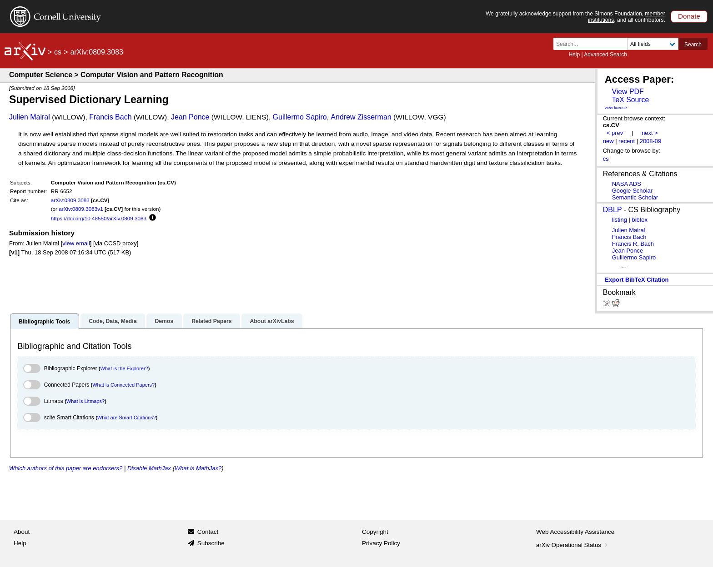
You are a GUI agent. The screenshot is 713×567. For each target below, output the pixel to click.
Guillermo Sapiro (300, 117)
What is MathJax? (198, 468)
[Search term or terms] (593, 44)
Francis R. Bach (633, 243)
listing (619, 219)
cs (57, 52)
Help (574, 54)
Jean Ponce (190, 117)
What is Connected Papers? (123, 385)
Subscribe (211, 543)
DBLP (612, 210)
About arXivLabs (272, 321)
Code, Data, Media (112, 321)
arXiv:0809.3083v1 (81, 209)
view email (76, 243)
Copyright (375, 531)
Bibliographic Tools (44, 321)
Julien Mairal (29, 117)
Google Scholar (632, 190)
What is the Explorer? (124, 368)
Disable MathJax (149, 468)
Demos (164, 321)
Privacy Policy (381, 543)
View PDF (627, 91)
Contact (208, 531)
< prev (615, 132)
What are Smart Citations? (126, 417)
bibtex (640, 219)
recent (626, 141)
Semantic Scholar (635, 197)
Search (693, 44)
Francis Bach (110, 117)
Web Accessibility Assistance (575, 531)
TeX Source (630, 100)
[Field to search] (652, 44)
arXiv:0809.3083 (70, 200)
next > (650, 132)
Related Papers (211, 321)
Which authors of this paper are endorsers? (65, 468)
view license (616, 107)
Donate (689, 16)
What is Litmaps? (85, 401)
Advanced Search (605, 54)
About (22, 531)
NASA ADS (626, 183)
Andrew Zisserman (361, 117)
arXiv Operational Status (572, 545)
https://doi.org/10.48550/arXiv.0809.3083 (98, 218)
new (608, 141)
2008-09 (651, 141)
